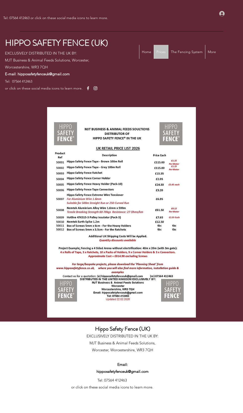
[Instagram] (95, 88)
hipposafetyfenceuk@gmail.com (44, 74)
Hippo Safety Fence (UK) (122, 329)
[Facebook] (88, 88)
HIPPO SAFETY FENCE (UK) (56, 43)
